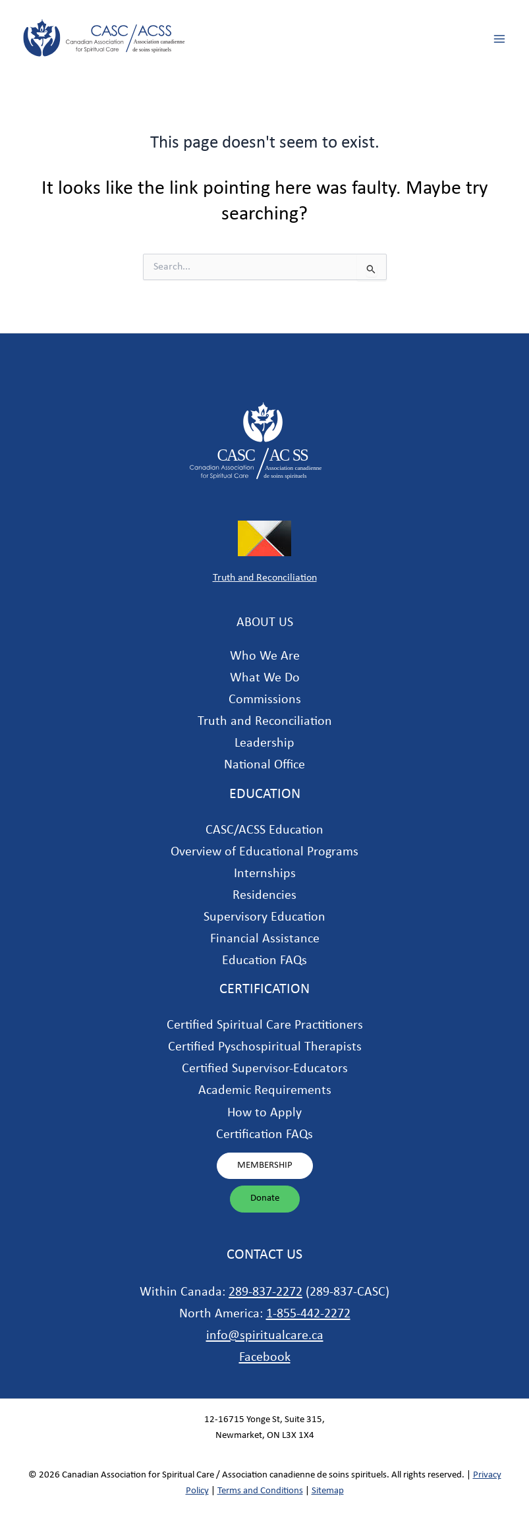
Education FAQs (264, 960)
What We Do (265, 678)
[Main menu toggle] (499, 38)
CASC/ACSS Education (264, 830)
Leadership (264, 743)
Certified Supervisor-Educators (265, 1068)
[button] (265, 1166)
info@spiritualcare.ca (264, 1335)
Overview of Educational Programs (264, 852)
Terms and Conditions (260, 1491)
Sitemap (328, 1491)
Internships (265, 873)
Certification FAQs (264, 1134)
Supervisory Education (264, 917)
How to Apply (264, 1113)
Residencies (264, 895)
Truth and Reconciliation (265, 578)
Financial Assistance (265, 939)
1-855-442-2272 (308, 1314)
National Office (264, 765)
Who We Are (265, 656)
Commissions (265, 699)
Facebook (265, 1357)
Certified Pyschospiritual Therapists (265, 1047)
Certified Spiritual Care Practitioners (265, 1025)
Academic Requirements (264, 1090)
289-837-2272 (265, 1292)
